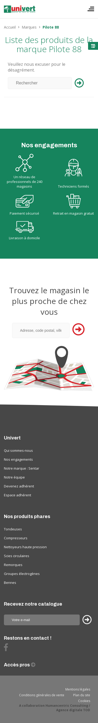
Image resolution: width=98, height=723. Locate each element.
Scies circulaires (16, 555)
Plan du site (81, 695)
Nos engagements (18, 459)
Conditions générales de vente (41, 695)
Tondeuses (13, 529)
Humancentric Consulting (66, 705)
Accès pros (17, 664)
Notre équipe (14, 477)
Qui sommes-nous (18, 450)
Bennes (10, 582)
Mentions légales (77, 689)
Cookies (84, 701)
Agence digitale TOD (73, 710)
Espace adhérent (17, 495)
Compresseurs (15, 538)
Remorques (13, 564)
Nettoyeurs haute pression (25, 547)
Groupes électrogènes (22, 573)
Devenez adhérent (19, 486)
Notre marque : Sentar (21, 468)
